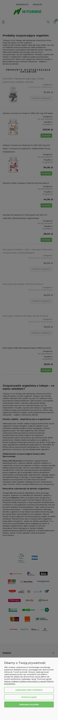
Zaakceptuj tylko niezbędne (29, 690)
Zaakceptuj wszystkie (29, 704)
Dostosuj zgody (29, 697)
